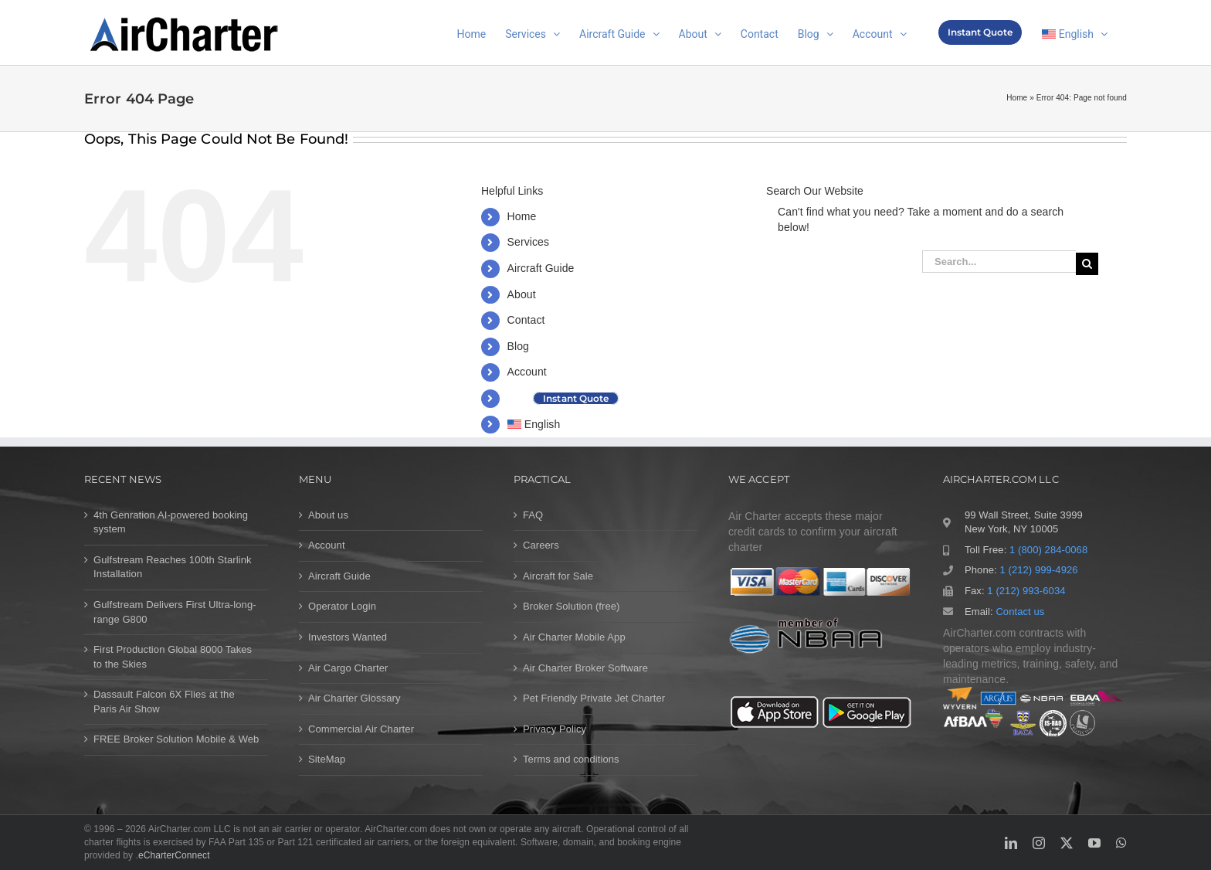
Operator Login (342, 606)
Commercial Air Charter (361, 729)
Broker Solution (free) (571, 606)
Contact (526, 320)
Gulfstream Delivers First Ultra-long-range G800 (174, 612)
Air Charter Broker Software (585, 668)
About (521, 294)
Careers (541, 545)
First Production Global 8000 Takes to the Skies (172, 657)
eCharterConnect (174, 855)
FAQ (533, 515)
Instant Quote (576, 398)
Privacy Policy (554, 729)
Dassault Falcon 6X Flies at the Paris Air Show (164, 701)
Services (528, 242)
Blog (518, 346)
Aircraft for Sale (558, 576)
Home (1016, 97)
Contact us (1020, 611)
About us (328, 515)
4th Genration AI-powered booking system (170, 522)
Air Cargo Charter (348, 668)
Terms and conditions (571, 759)
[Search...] (999, 261)
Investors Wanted (347, 637)
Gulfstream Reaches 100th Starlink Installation (172, 567)
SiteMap (326, 759)
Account (527, 371)
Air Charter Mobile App (574, 637)
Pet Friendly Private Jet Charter (594, 698)
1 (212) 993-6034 (1026, 590)
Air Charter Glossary (354, 698)
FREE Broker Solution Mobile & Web (176, 739)
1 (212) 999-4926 (1038, 570)
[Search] (1087, 264)
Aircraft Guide (541, 268)
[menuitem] (1075, 32)
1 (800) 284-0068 (1048, 550)
